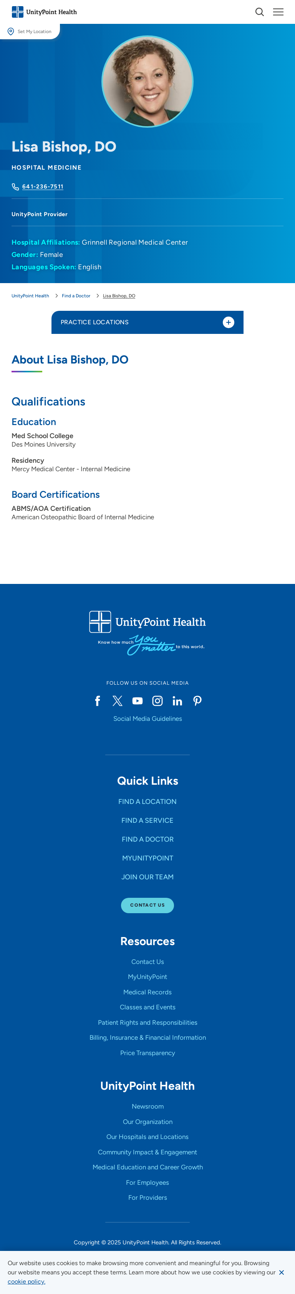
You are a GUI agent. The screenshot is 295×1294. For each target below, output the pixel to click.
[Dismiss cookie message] (281, 1272)
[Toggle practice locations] (228, 322)
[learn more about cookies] (26, 1281)
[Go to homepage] (44, 12)
